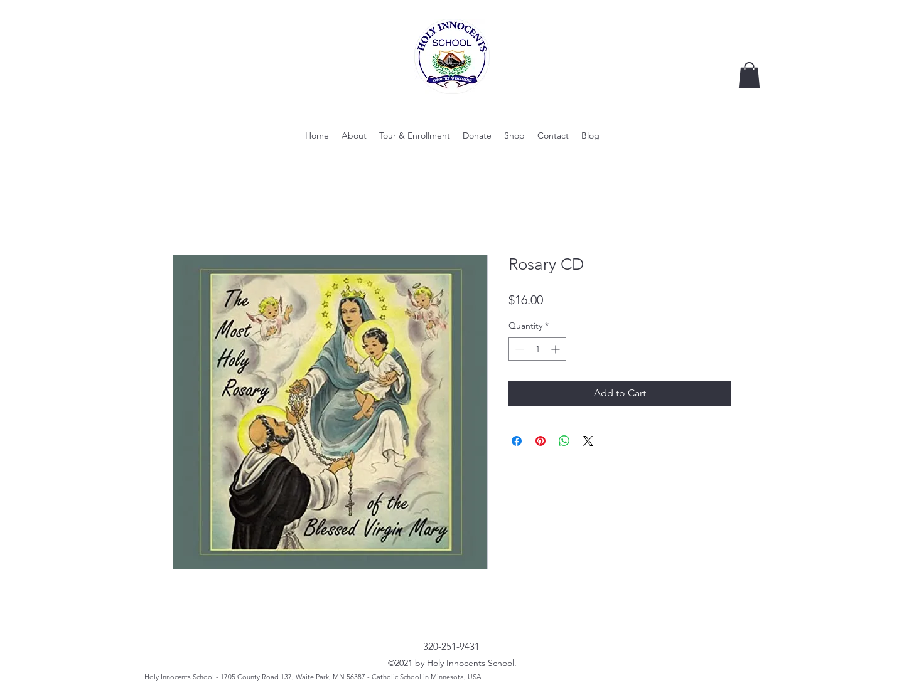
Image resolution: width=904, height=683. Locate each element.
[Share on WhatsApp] (564, 440)
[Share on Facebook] (516, 440)
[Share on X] (588, 440)
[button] (749, 75)
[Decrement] (518, 349)
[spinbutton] (537, 349)
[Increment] (556, 349)
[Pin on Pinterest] (540, 440)
